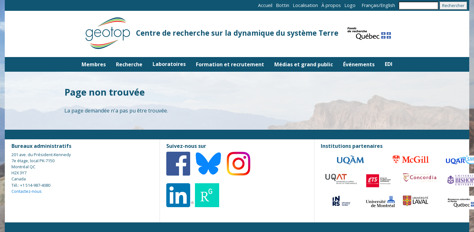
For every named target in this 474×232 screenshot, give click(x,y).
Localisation (305, 5)
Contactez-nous (26, 191)
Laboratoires (169, 64)
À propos (331, 5)
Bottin (282, 5)
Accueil (265, 5)
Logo (350, 5)
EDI (388, 64)
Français (370, 5)
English (387, 5)
